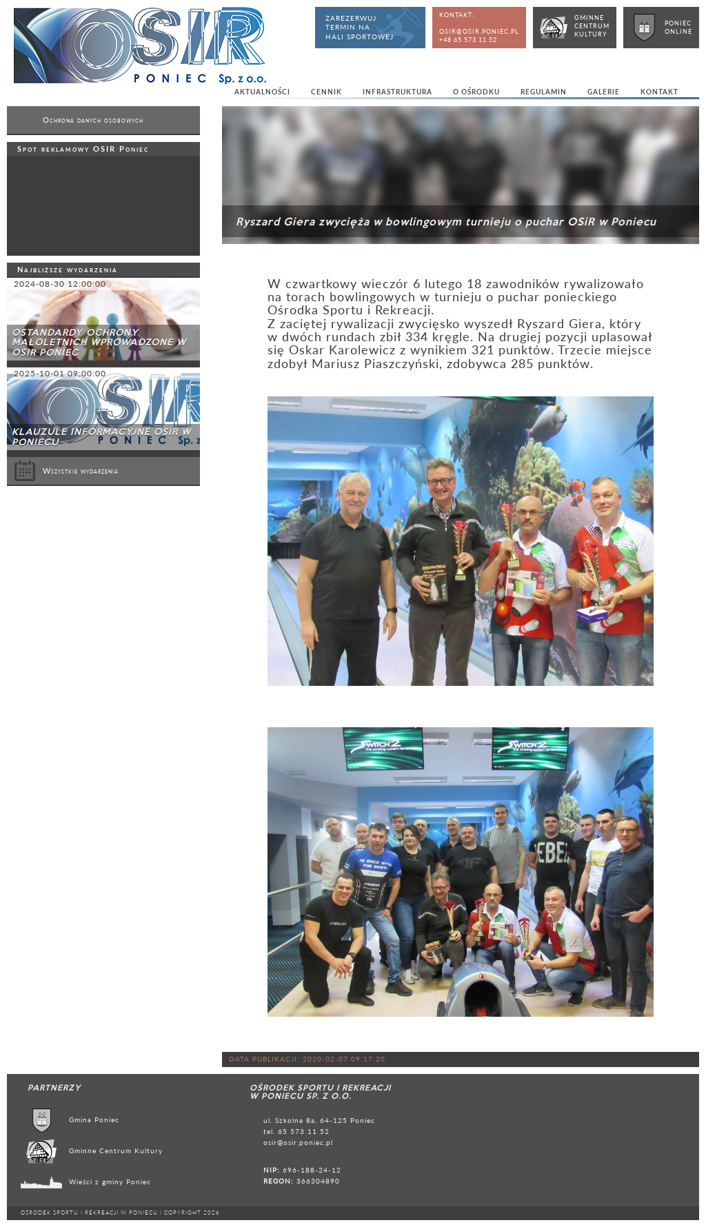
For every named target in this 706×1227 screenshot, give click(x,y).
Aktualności (262, 92)
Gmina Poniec (94, 1119)
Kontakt (659, 92)
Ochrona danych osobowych (93, 120)
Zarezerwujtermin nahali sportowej (359, 27)
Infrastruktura (397, 92)
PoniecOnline (678, 27)
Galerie (603, 92)
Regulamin (544, 92)
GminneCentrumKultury (591, 26)
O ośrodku (476, 92)
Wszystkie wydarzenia (66, 471)
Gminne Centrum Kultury (116, 1150)
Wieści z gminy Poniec (110, 1181)
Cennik (326, 92)
